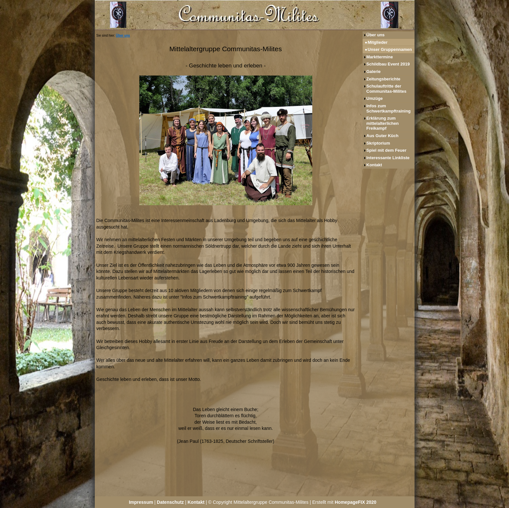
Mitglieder (378, 42)
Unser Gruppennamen (390, 49)
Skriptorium (378, 143)
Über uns (123, 35)
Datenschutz (170, 502)
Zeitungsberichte (383, 79)
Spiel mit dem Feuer (386, 150)
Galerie (373, 71)
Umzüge (374, 98)
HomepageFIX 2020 (355, 502)
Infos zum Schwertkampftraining (388, 108)
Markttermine (379, 56)
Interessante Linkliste (388, 157)
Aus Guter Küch (382, 135)
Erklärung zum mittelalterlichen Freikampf (382, 123)
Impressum (141, 502)
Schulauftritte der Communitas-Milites (386, 89)
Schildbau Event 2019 (388, 64)
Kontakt (374, 164)
